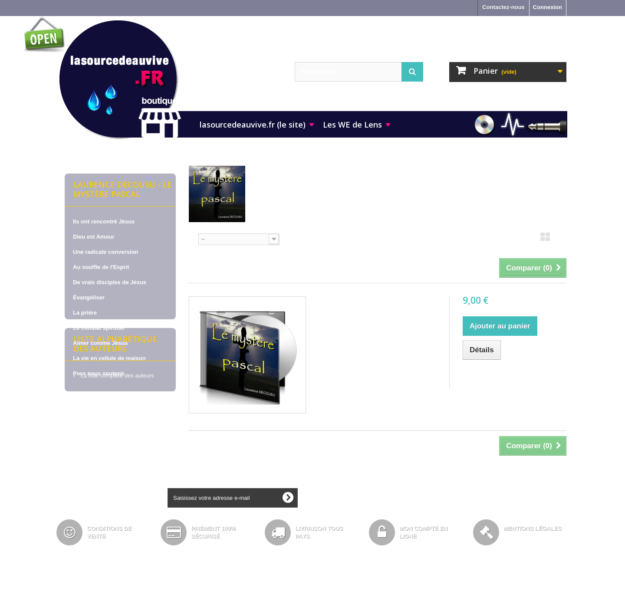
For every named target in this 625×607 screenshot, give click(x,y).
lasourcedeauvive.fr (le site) (253, 124)
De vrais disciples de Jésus (109, 282)
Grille (545, 239)
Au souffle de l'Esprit (101, 267)
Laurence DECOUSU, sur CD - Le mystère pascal (376, 308)
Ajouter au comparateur (503, 376)
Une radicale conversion (105, 252)
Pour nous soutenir (99, 373)
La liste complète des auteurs (116, 445)
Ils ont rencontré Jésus (104, 221)
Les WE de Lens (352, 124)
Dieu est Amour (94, 236)
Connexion (547, 7)
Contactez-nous (503, 7)
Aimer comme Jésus (100, 343)
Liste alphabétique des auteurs (115, 417)
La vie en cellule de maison (109, 358)
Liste (561, 239)
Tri (192, 238)
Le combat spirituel (99, 328)
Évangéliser (89, 297)
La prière (85, 312)
